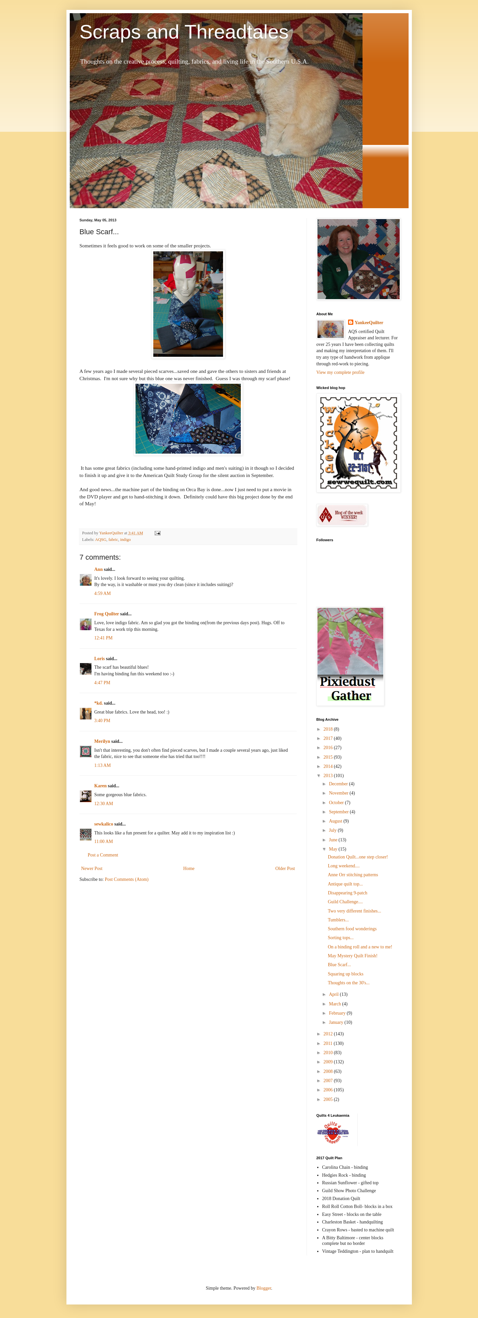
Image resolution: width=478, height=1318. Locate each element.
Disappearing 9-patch (347, 892)
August (336, 821)
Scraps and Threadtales (184, 32)
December (339, 783)
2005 (328, 1099)
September (339, 811)
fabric (113, 539)
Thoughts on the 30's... (348, 982)
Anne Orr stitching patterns (353, 874)
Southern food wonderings (352, 928)
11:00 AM (103, 841)
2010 (328, 1052)
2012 (328, 1033)
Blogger (264, 1288)
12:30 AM (103, 803)
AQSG (100, 539)
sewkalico (103, 824)
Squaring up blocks (345, 973)
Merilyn (102, 741)
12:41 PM (103, 637)
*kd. (98, 703)
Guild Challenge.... (345, 901)
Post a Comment (103, 855)
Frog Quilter (106, 613)
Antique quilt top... (345, 884)
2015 (328, 757)
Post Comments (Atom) (127, 879)
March (335, 1003)
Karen (100, 785)
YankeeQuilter (369, 322)
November (339, 793)
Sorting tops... (341, 937)
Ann (98, 569)
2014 (328, 766)
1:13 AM (102, 765)
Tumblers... (338, 919)
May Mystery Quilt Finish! (352, 955)
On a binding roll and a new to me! (360, 946)
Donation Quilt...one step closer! (358, 857)
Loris (99, 658)
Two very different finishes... (354, 911)
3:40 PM (102, 720)
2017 (328, 738)
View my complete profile (340, 372)
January (336, 1022)
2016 (328, 747)
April (334, 994)
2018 (328, 729)
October (337, 802)
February (338, 1013)
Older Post (285, 868)
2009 (328, 1061)
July (333, 830)
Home (188, 868)
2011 (328, 1043)
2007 (328, 1080)
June (334, 839)
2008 (328, 1071)
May (334, 849)
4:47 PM (102, 682)
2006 (328, 1089)
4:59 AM (102, 593)
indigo (125, 539)
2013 (328, 775)
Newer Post (92, 868)
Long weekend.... (344, 865)
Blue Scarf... (339, 964)
